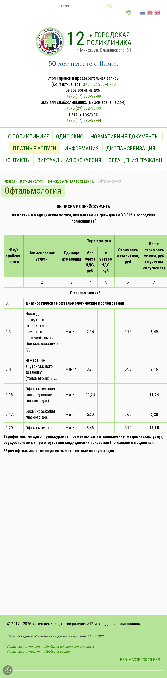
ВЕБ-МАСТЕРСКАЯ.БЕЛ (140, 659)
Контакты (17, 160)
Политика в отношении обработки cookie (38, 651)
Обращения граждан (135, 160)
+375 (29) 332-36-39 (83, 108)
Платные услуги (34, 148)
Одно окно (69, 136)
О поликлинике (28, 136)
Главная (9, 181)
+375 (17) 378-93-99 (83, 96)
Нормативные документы (125, 136)
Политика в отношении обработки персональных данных (50, 646)
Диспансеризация (130, 148)
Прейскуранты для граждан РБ (70, 181)
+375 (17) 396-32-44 (83, 120)
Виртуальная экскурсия (69, 160)
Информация (82, 148)
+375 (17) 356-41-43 (98, 84)
